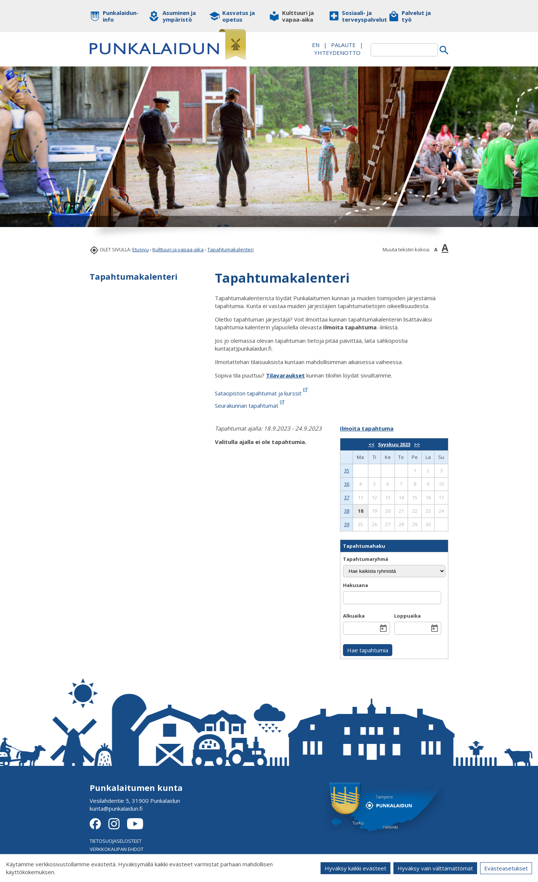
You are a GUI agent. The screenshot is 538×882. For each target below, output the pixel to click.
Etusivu (140, 249)
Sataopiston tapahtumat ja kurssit (262, 393)
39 (346, 524)
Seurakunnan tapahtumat (250, 405)
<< (371, 444)
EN (315, 45)
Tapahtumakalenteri (230, 249)
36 (346, 484)
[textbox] (404, 49)
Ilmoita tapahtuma (366, 428)
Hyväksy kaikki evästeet (355, 868)
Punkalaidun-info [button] (120, 16)
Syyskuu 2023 (394, 444)
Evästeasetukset (506, 868)
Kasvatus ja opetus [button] (238, 16)
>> (417, 444)
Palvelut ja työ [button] (416, 16)
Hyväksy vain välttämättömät (435, 868)
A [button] (435, 249)
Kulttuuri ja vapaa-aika (178, 249)
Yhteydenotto (337, 52)
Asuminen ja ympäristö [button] (179, 16)
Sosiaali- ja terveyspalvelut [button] (359, 16)
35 (346, 470)
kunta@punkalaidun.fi (116, 808)
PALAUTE (343, 45)
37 (346, 497)
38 (346, 510)
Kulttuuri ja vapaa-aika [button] (298, 16)
